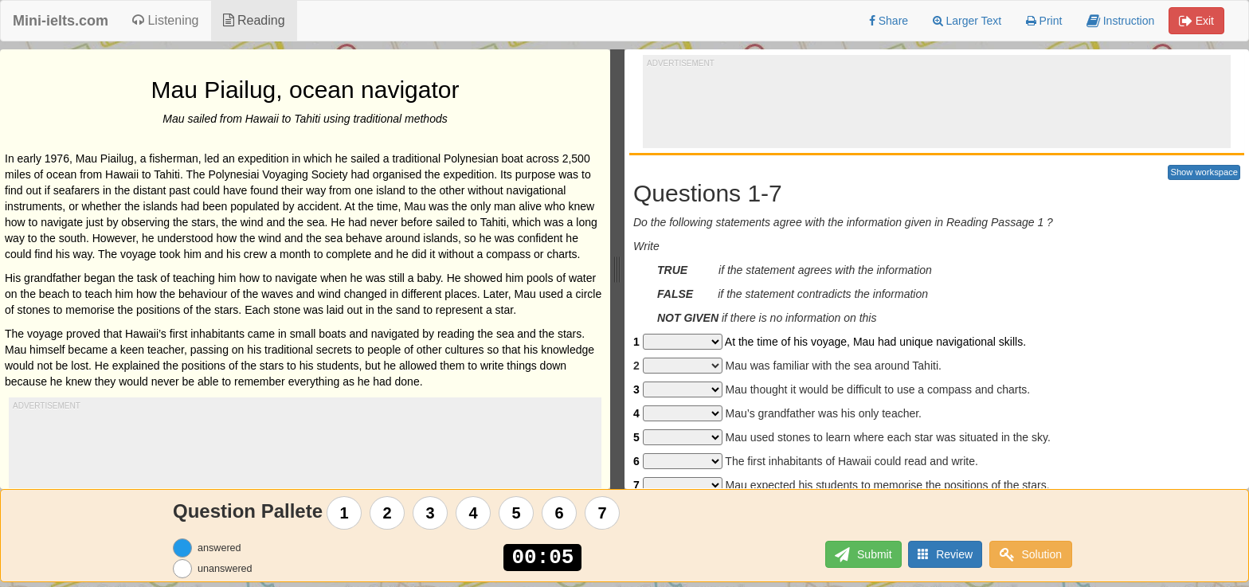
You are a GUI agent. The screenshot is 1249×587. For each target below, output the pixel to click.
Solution (1031, 554)
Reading (254, 20)
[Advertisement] (937, 104)
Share (888, 20)
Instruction (1120, 20)
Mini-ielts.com (60, 21)
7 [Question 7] (602, 513)
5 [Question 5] (516, 513)
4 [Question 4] (473, 513)
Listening (165, 20)
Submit (860, 554)
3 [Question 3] (430, 513)
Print (1044, 20)
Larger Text (967, 20)
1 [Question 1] (344, 513)
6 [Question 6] (559, 513)
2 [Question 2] (387, 513)
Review (944, 554)
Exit (1196, 20)
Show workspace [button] (1204, 172)
